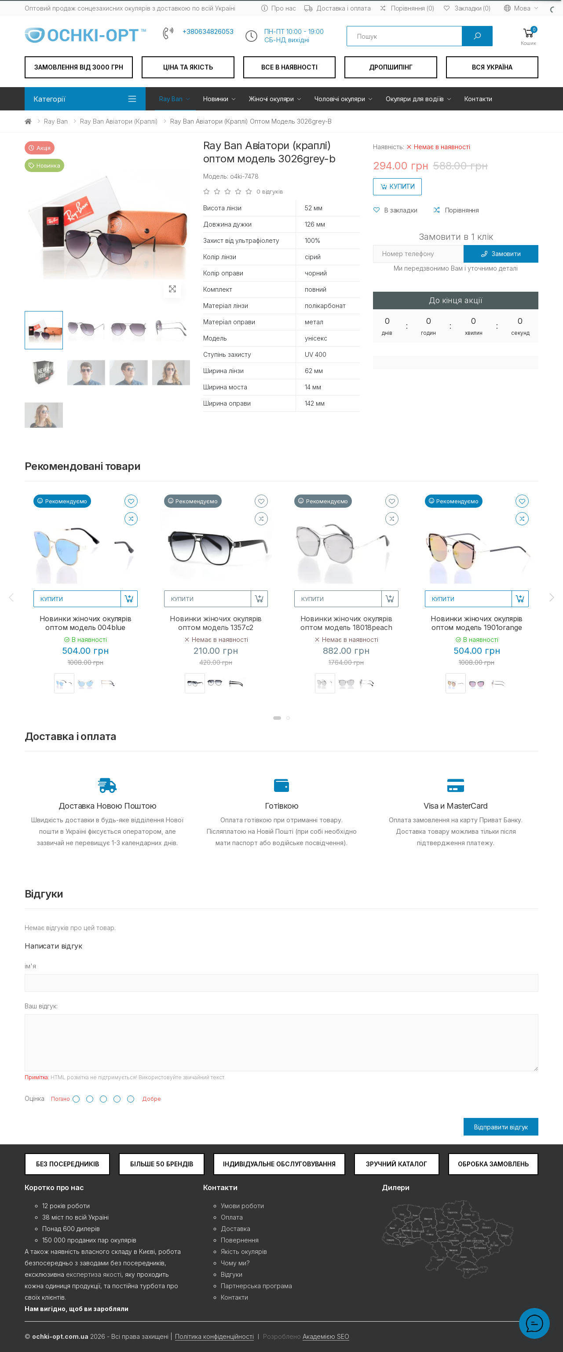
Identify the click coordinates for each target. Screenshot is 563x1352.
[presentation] (12, 597)
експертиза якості (93, 1274)
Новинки (215, 99)
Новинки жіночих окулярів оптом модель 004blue (86, 623)
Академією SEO (326, 1336)
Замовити (501, 253)
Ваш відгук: (41, 1006)
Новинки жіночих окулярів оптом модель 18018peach (346, 623)
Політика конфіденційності (214, 1336)
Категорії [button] (49, 99)
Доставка (235, 1228)
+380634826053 (208, 32)
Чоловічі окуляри (339, 99)
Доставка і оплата (337, 8)
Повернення (240, 1240)
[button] (528, 36)
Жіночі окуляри (271, 99)
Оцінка (34, 1098)
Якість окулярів (244, 1251)
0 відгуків (269, 191)
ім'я (30, 966)
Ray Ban (171, 99)
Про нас (278, 8)
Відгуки (231, 1274)
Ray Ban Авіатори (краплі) (119, 121)
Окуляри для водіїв (415, 99)
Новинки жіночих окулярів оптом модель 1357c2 (216, 623)
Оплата (232, 1217)
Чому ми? (235, 1263)
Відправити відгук (501, 1127)
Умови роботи (242, 1205)
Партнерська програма (256, 1286)
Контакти (478, 99)
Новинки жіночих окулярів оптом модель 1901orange (477, 623)
